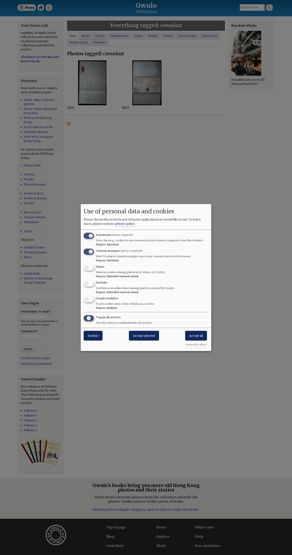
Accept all (196, 336)
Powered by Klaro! (196, 344)
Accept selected (144, 336)
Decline (93, 336)
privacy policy (125, 224)
